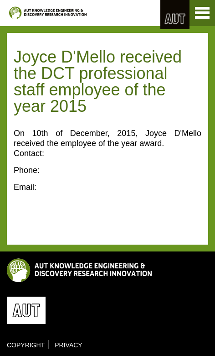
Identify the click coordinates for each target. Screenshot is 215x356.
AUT (174, 14)
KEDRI (48, 12)
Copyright (26, 345)
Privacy (68, 345)
